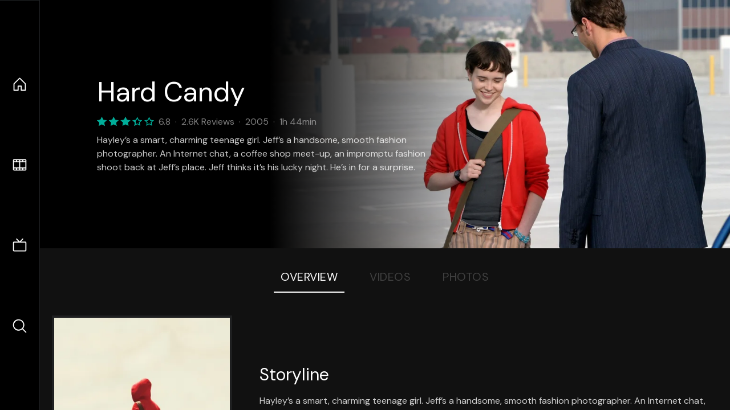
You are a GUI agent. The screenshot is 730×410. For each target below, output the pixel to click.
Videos (390, 276)
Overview (309, 276)
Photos (466, 276)
